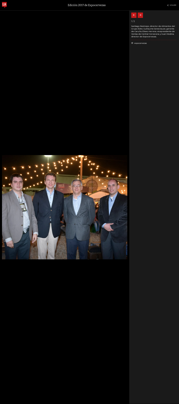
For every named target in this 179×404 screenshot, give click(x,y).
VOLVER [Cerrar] (171, 5)
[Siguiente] (140, 15)
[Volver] (133, 15)
